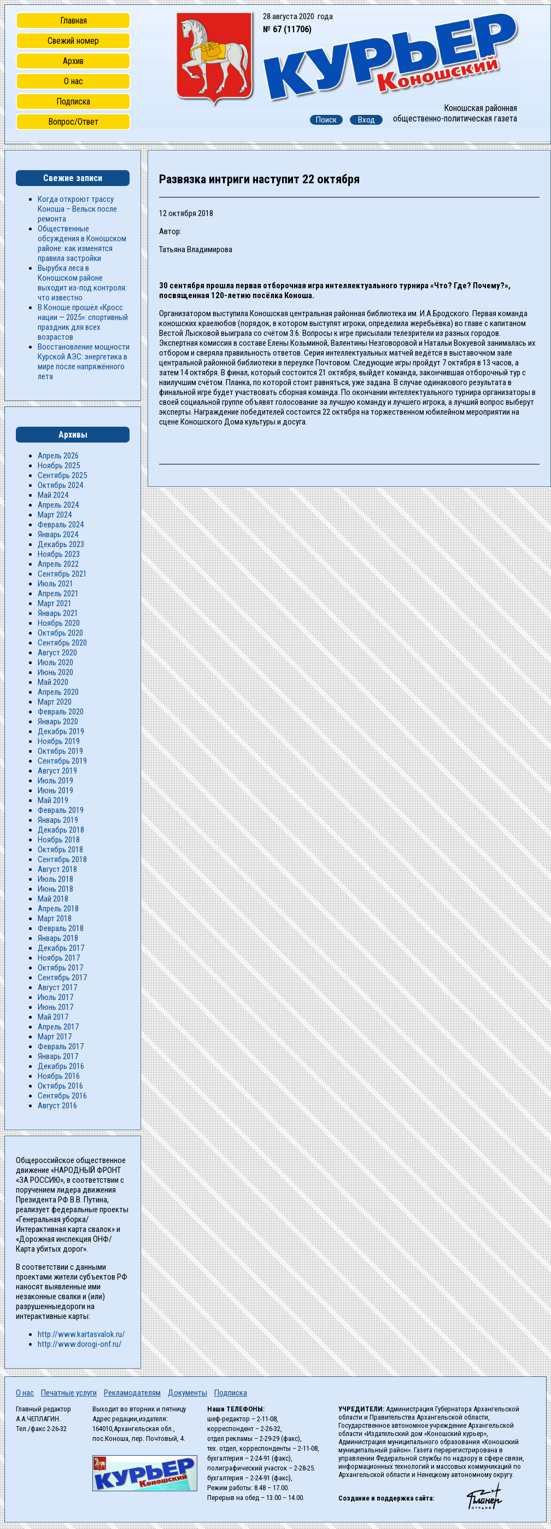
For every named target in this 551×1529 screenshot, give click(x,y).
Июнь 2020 (55, 672)
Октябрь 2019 (60, 751)
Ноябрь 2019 (59, 741)
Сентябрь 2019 (62, 761)
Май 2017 (53, 1017)
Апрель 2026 (58, 456)
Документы (187, 1393)
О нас (73, 81)
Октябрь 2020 (60, 633)
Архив (73, 61)
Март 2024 (55, 515)
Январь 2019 (58, 820)
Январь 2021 (58, 613)
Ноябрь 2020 (59, 623)
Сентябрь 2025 (62, 475)
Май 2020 (53, 682)
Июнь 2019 (55, 790)
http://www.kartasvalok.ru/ (81, 1334)
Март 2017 (55, 1037)
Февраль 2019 (61, 810)
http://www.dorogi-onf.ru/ (80, 1344)
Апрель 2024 (58, 505)
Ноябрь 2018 (59, 840)
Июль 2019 (55, 781)
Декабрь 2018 (61, 830)
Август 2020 (57, 653)
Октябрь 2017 (60, 968)
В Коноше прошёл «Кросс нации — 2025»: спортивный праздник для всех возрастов (83, 322)
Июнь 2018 (55, 889)
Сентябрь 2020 (62, 643)
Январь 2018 (58, 938)
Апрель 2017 (58, 1027)
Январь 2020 (58, 721)
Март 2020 (55, 702)
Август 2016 (57, 1106)
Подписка (73, 101)
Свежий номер (73, 41)
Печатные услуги (69, 1393)
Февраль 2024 (61, 525)
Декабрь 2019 (61, 731)
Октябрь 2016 (60, 1086)
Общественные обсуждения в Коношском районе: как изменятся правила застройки (82, 243)
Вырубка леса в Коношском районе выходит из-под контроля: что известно (82, 283)
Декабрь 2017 (61, 948)
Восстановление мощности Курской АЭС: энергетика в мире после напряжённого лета (84, 361)
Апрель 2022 (58, 564)
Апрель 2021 (58, 593)
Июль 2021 (55, 584)
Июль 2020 (55, 662)
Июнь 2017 (55, 1007)
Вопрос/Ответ (73, 122)
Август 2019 (57, 771)
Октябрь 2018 (60, 849)
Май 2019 (53, 800)
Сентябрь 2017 (62, 977)
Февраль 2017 (61, 1046)
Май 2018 (53, 899)
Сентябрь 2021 (62, 574)
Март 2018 (55, 918)
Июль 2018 (55, 879)
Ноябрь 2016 (59, 1076)
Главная (73, 20)
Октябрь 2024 (60, 485)
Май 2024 (53, 495)
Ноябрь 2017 (59, 958)
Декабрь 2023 (61, 544)
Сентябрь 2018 (62, 859)
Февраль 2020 (61, 712)
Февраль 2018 (61, 928)
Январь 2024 (58, 534)
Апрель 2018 (58, 909)
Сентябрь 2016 (62, 1096)
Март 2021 (55, 603)
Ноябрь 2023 (59, 554)
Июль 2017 (55, 997)
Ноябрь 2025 (59, 465)
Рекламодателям (132, 1393)
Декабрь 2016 (61, 1066)
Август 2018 (57, 869)
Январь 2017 (58, 1056)
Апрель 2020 (58, 692)
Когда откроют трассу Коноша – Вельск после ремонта (77, 209)
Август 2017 (57, 987)
